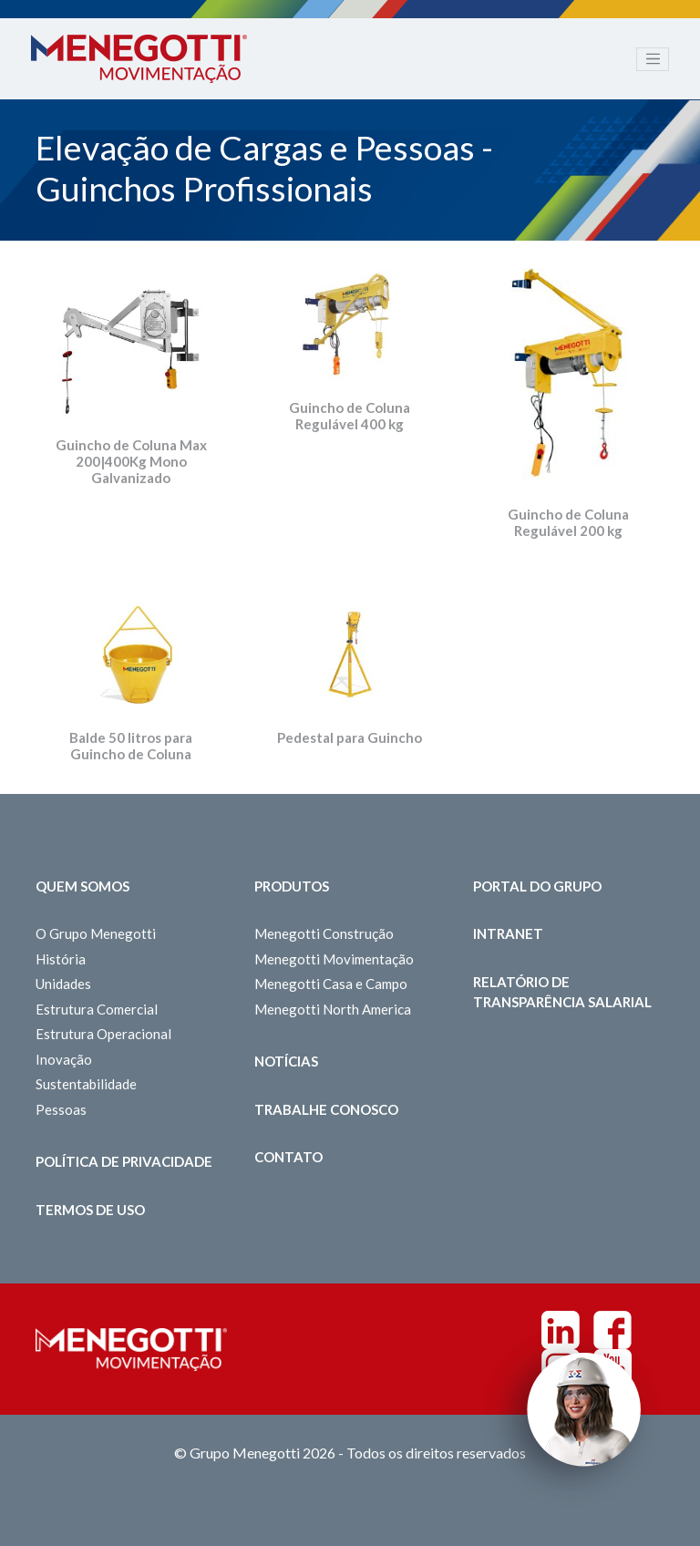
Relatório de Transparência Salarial (562, 992)
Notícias (286, 1061)
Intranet (508, 933)
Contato (288, 1157)
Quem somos (82, 886)
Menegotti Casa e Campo (330, 983)
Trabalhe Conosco (326, 1109)
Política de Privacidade (124, 1161)
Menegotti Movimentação (334, 959)
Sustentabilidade (86, 1084)
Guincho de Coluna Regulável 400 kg (349, 415)
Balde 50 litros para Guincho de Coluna (130, 745)
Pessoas (61, 1109)
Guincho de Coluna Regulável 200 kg (568, 522)
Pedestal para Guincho (349, 737)
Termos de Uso (90, 1209)
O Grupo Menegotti (96, 933)
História (61, 959)
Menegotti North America (332, 1009)
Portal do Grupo (537, 886)
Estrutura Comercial (97, 1009)
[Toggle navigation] (652, 59)
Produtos (291, 886)
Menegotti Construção (324, 933)
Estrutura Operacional (103, 1034)
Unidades (63, 983)
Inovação (64, 1059)
